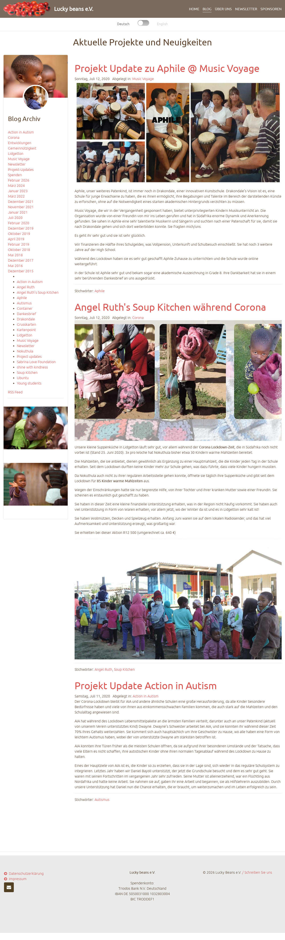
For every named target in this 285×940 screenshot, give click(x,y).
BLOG (207, 9)
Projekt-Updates (21, 170)
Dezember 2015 (20, 271)
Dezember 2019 (20, 228)
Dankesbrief (26, 314)
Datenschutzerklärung (23, 873)
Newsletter (246, 9)
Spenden (15, 175)
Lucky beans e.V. (73, 9)
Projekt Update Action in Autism (146, 685)
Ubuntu (23, 378)
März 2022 (16, 196)
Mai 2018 (15, 255)
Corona (13, 138)
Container (25, 308)
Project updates (29, 357)
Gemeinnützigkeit (22, 148)
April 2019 (16, 239)
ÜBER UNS (223, 9)
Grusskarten (26, 324)
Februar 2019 (18, 244)
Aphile (22, 298)
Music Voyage (19, 159)
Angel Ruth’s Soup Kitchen (38, 292)
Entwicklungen (19, 143)
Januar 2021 (18, 212)
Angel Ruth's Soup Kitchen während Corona (170, 307)
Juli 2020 (15, 218)
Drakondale (26, 319)
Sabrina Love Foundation (36, 362)
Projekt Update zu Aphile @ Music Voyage (167, 68)
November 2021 (21, 207)
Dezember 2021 (20, 202)
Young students (29, 383)
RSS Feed (15, 392)
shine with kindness (32, 367)
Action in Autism (21, 132)
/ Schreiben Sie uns (257, 872)
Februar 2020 (18, 223)
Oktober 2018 (19, 250)
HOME (194, 9)
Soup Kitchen (27, 373)
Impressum (14, 879)
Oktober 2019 (19, 234)
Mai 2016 (15, 266)
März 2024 (16, 186)
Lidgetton (15, 154)
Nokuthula (25, 351)
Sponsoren (271, 9)
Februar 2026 (18, 180)
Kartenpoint (26, 330)
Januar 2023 (18, 191)
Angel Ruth (26, 287)
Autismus (24, 303)
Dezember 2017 (20, 260)
